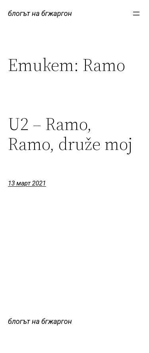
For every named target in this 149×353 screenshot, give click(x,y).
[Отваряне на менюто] (136, 13)
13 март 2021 (27, 183)
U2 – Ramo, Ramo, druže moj (70, 134)
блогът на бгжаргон (40, 13)
